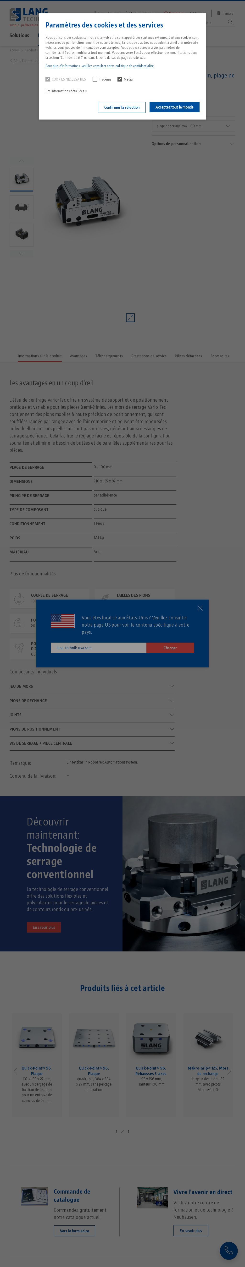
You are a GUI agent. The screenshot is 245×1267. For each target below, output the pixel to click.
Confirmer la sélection (122, 107)
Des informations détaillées (64, 91)
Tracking (102, 79)
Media (125, 79)
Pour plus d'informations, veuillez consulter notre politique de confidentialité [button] (99, 66)
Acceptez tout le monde (175, 107)
